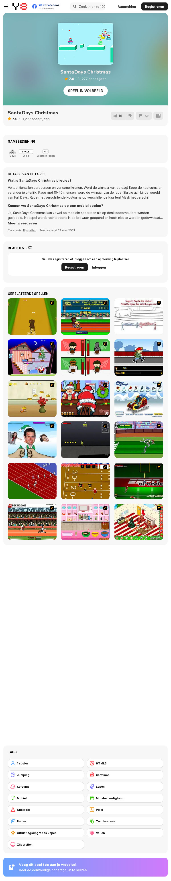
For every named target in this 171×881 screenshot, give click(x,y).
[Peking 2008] (32, 522)
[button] (22, 223)
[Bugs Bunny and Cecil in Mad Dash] (138, 439)
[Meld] (144, 116)
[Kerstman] (125, 774)
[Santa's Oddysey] (32, 357)
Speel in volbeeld (85, 90)
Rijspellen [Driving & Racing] (29, 230)
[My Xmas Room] (138, 522)
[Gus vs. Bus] (138, 357)
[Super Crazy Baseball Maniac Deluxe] (138, 316)
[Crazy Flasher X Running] (85, 439)
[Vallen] (125, 832)
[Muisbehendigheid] (125, 798)
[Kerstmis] (46, 786)
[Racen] (46, 821)
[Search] (74, 6)
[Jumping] (46, 774)
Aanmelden (127, 6)
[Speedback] (138, 481)
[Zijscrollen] (46, 844)
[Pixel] (125, 809)
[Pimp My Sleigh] (138, 398)
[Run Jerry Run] (32, 398)
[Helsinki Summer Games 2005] (85, 316)
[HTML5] (125, 763)
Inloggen (99, 267)
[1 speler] (46, 763)
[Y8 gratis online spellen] (19, 6)
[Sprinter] (32, 481)
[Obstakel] (46, 809)
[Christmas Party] (85, 398)
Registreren (154, 6)
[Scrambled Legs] (85, 481)
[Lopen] (125, 786)
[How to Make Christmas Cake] (85, 522)
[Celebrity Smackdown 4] (32, 439)
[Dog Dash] (32, 316)
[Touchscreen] (125, 821)
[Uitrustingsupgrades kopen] (46, 832)
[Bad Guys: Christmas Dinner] (85, 357)
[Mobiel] (46, 798)
